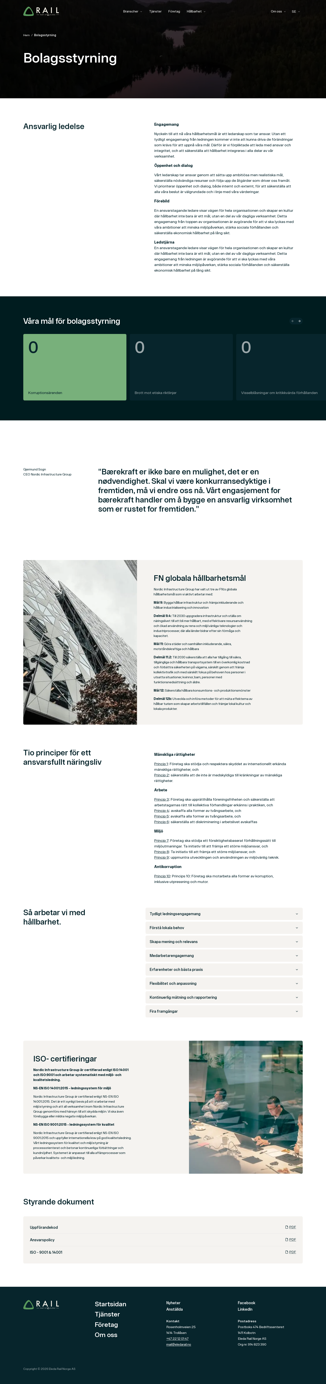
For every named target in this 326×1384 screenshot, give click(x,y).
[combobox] (296, 11)
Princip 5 (161, 816)
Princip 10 (162, 876)
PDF (290, 1227)
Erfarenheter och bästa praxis (224, 969)
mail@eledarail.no (178, 1344)
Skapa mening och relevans (224, 941)
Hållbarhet (196, 11)
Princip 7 (161, 840)
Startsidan (110, 1304)
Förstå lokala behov (224, 928)
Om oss (278, 11)
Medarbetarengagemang (224, 955)
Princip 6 (161, 822)
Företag (174, 11)
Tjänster (155, 11)
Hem (26, 35)
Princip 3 (161, 799)
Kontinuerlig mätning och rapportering (224, 997)
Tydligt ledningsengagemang (224, 914)
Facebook (246, 1303)
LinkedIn (245, 1309)
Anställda (174, 1309)
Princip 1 (161, 764)
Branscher (132, 11)
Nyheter (173, 1303)
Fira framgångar (224, 1011)
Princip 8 (161, 852)
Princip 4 (161, 810)
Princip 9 (161, 857)
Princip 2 (161, 775)
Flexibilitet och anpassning (224, 983)
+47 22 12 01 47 (177, 1338)
